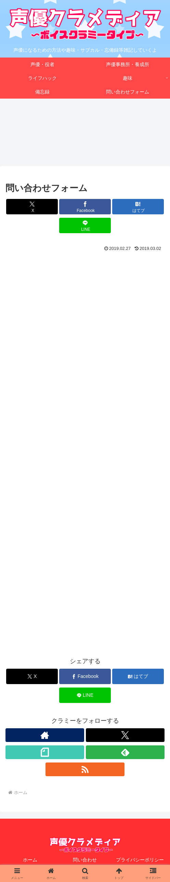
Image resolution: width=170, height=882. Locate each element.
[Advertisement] (85, 274)
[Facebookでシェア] (85, 207)
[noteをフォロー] (44, 752)
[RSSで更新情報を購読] (84, 770)
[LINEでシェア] (85, 226)
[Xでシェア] (32, 207)
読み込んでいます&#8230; (85, 462)
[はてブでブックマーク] (138, 207)
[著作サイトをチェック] (44, 735)
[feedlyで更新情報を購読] (125, 752)
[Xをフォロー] (125, 735)
